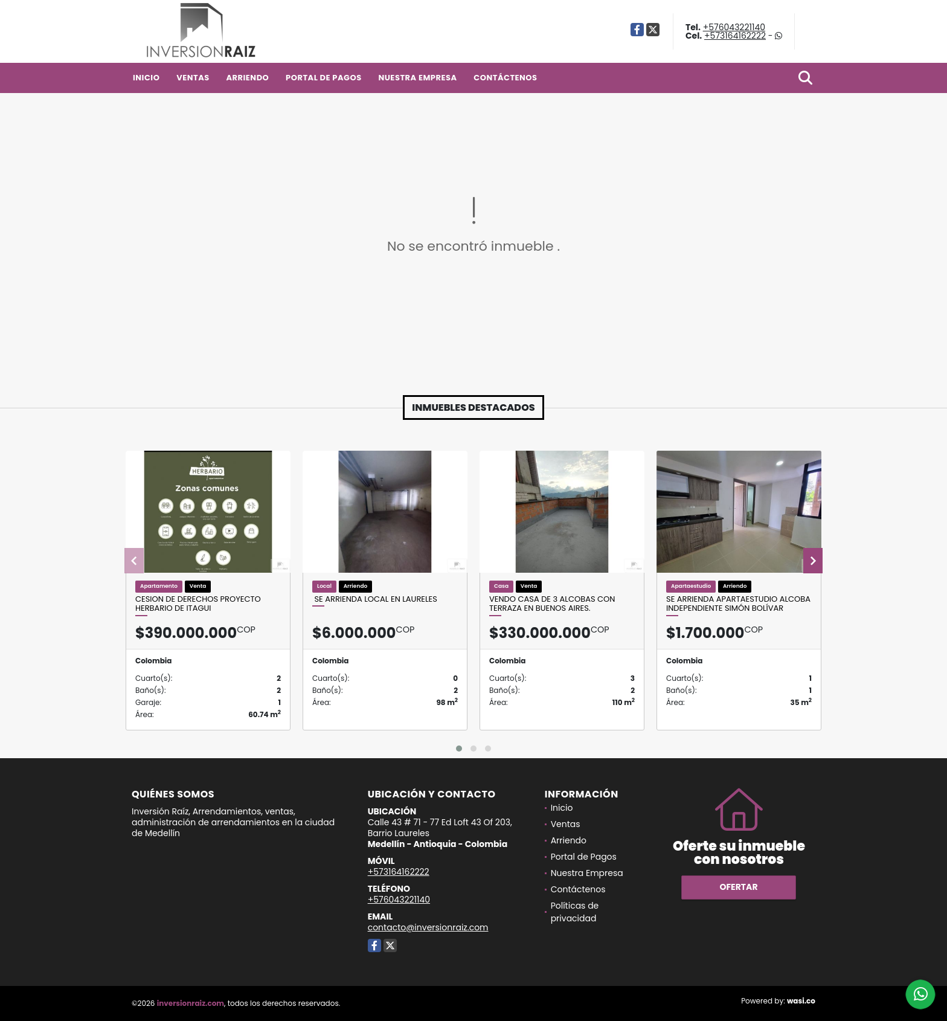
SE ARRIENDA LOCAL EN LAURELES (374, 599)
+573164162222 (735, 36)
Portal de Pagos (324, 77)
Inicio (146, 77)
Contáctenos (505, 77)
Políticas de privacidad (575, 912)
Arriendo (247, 77)
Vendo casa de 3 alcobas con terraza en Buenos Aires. (552, 603)
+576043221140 (734, 27)
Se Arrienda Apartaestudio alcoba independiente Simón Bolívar (738, 603)
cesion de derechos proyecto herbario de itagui (198, 603)
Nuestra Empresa (417, 77)
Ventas (193, 77)
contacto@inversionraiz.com (428, 927)
